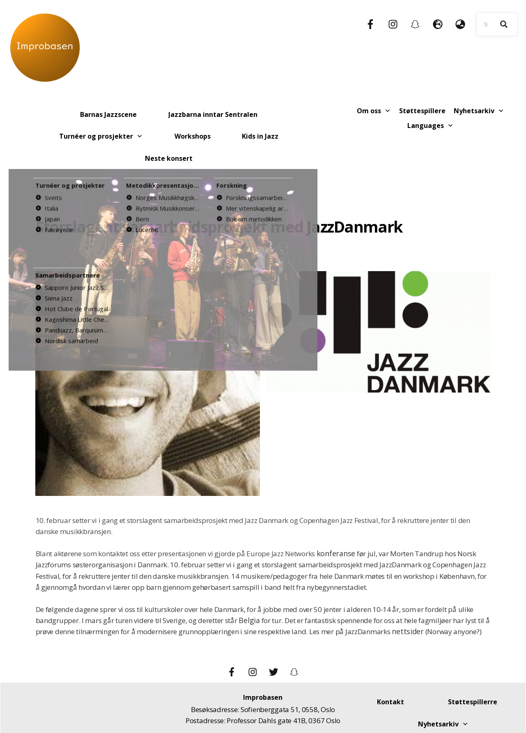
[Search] (504, 24)
